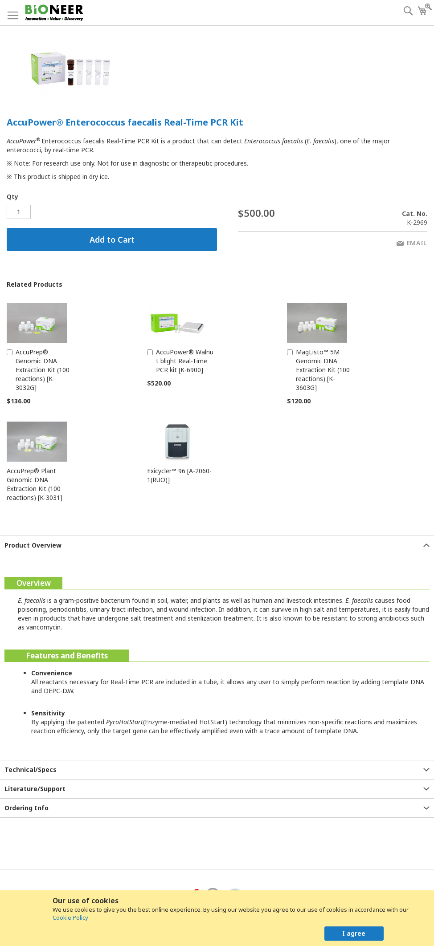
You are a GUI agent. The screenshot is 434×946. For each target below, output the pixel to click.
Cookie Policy (70, 918)
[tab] (217, 545)
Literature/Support (35, 788)
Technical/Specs (30, 769)
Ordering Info (26, 808)
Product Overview (32, 545)
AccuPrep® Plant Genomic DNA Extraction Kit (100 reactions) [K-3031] (34, 484)
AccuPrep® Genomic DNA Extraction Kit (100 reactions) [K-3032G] (43, 370)
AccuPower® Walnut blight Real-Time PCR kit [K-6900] (184, 361)
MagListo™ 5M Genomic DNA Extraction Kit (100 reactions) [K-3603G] (323, 370)
